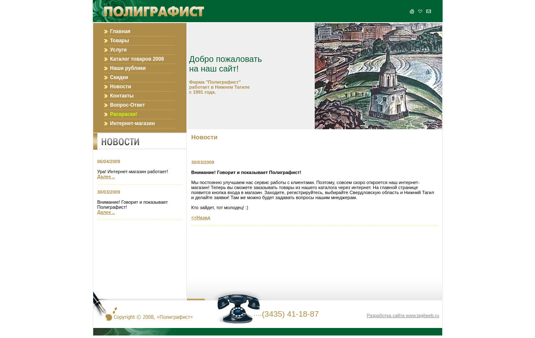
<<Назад (200, 217)
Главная (120, 31)
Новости (120, 87)
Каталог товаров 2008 (137, 59)
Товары (119, 41)
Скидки (119, 77)
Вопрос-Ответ (127, 105)
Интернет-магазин (132, 123)
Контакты (122, 96)
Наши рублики (127, 68)
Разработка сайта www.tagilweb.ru (403, 315)
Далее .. (106, 176)
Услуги (118, 50)
